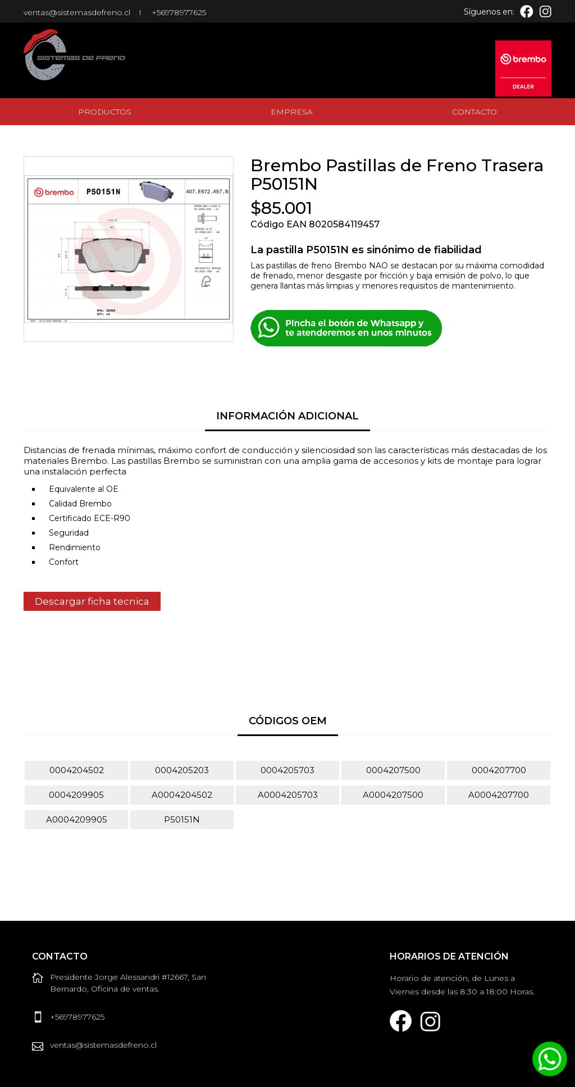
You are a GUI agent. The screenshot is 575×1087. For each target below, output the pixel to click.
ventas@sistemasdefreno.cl (77, 12)
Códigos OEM (288, 721)
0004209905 (76, 794)
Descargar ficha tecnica (92, 601)
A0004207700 (498, 794)
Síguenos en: (489, 12)
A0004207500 (393, 794)
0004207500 (393, 770)
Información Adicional (287, 416)
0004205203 (182, 770)
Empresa (292, 112)
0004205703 (287, 770)
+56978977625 (179, 12)
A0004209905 (76, 819)
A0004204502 (182, 794)
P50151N (182, 819)
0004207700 (499, 770)
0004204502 (76, 770)
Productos (104, 112)
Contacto (474, 112)
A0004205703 (288, 794)
